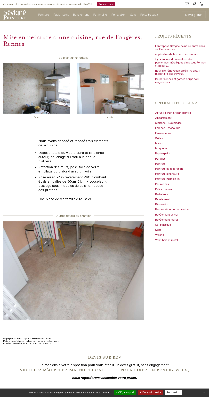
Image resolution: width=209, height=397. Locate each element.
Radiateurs (161, 194)
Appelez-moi (106, 4)
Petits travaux (163, 189)
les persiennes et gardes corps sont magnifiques (177, 80)
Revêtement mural (43, 343)
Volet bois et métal (166, 240)
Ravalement (162, 199)
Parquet (160, 158)
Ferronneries (163, 133)
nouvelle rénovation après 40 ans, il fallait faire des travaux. (177, 72)
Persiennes (162, 184)
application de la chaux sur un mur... (177, 54)
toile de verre (53, 341)
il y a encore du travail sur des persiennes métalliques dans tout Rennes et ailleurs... (180, 62)
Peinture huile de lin (167, 178)
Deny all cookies (150, 392)
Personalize (173, 392)
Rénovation (162, 204)
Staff (158, 229)
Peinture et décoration (169, 168)
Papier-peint (162, 153)
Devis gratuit (193, 14)
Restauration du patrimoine (172, 209)
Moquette (161, 148)
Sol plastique (163, 224)
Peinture (30, 343)
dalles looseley (29, 341)
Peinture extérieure (167, 173)
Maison (159, 143)
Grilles (159, 138)
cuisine (17, 341)
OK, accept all (124, 392)
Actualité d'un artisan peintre (173, 112)
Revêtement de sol (166, 214)
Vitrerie (159, 234)
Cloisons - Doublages (168, 123)
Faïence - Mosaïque (167, 128)
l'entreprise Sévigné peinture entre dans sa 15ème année (180, 47)
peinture (41, 341)
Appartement (163, 117)
